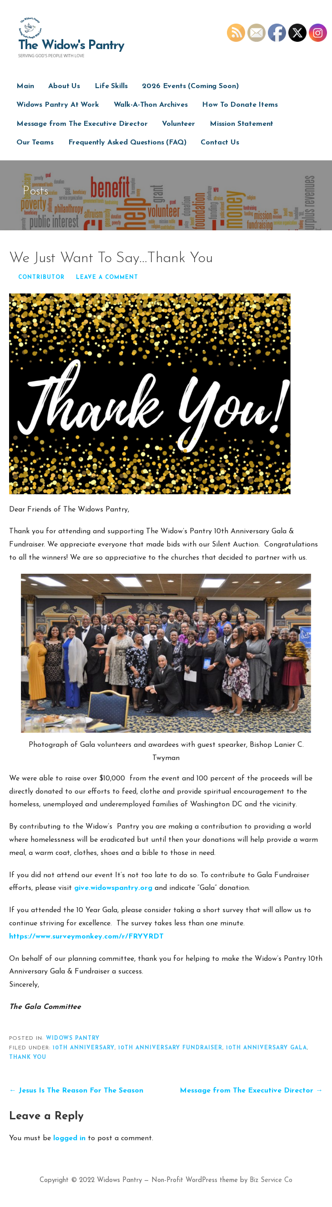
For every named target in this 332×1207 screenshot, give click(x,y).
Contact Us (220, 142)
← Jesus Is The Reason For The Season (76, 1090)
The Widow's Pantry (71, 46)
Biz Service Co (271, 1180)
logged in (69, 1138)
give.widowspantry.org (113, 888)
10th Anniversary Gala (266, 1048)
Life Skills (111, 86)
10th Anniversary (84, 1048)
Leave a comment (107, 277)
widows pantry (73, 1038)
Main (25, 86)
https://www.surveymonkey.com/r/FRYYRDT (86, 936)
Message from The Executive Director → (251, 1090)
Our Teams (35, 142)
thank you (27, 1057)
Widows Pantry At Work (57, 105)
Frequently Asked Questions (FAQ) (127, 142)
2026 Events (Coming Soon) (190, 86)
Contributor (41, 277)
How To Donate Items (239, 105)
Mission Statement (241, 124)
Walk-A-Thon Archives (151, 105)
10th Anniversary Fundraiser (170, 1048)
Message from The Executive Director (81, 124)
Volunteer (178, 124)
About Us (64, 86)
